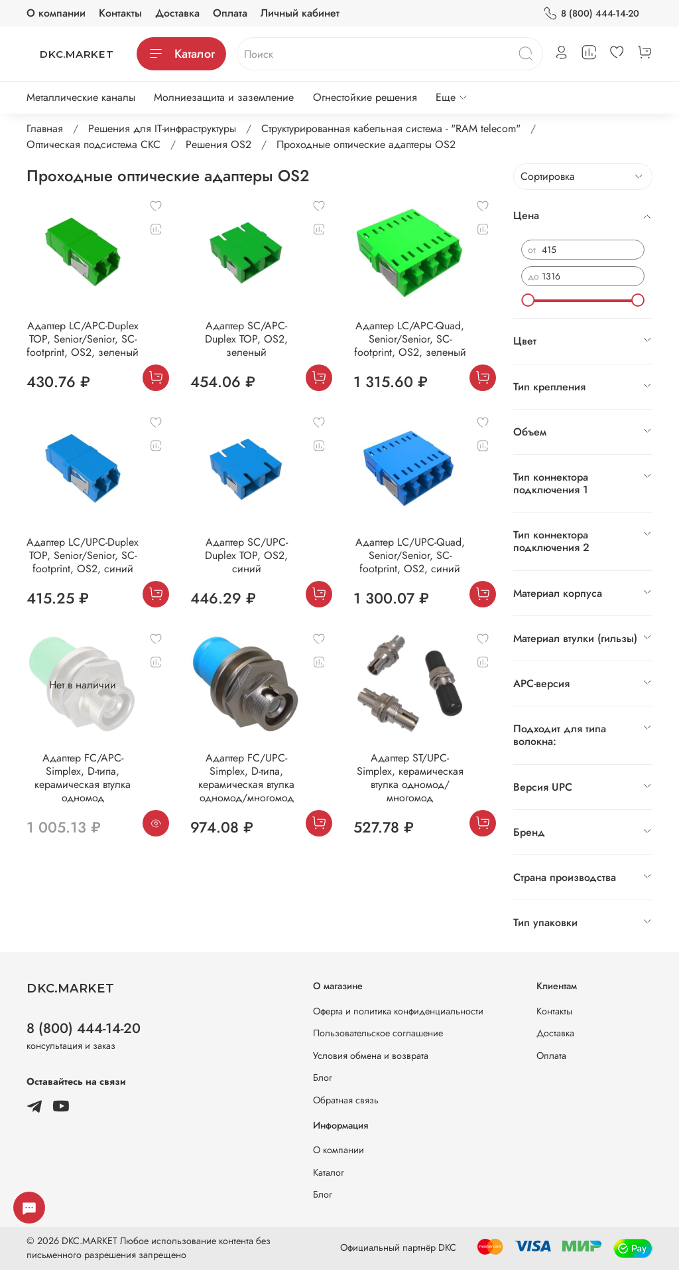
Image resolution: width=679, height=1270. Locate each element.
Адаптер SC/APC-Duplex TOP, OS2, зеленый (246, 339)
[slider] (528, 300)
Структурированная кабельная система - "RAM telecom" (391, 128)
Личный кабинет (300, 13)
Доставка (177, 13)
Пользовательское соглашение (378, 1033)
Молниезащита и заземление (224, 97)
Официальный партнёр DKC (398, 1247)
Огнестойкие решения (365, 97)
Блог (322, 1077)
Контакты (120, 13)
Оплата (230, 13)
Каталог (181, 53)
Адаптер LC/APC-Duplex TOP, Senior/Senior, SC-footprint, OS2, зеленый (83, 339)
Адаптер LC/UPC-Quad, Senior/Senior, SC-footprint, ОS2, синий (410, 555)
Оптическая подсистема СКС (93, 144)
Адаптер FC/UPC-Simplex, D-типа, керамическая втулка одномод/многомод (246, 777)
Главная (45, 128)
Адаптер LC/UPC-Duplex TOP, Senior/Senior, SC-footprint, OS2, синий (83, 555)
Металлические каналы (81, 97)
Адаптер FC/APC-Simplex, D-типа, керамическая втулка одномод (82, 777)
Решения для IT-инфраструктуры (162, 128)
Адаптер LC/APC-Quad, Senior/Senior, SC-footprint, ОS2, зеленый (410, 339)
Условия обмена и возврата (370, 1055)
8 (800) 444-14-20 (591, 14)
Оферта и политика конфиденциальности (398, 1011)
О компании (56, 13)
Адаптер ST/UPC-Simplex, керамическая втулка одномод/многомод (410, 777)
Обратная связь (346, 1100)
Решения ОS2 (218, 144)
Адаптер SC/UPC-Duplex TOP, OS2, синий (246, 555)
